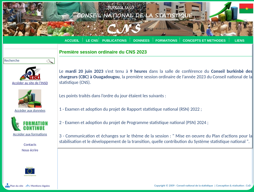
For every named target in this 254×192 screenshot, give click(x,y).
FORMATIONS (166, 40)
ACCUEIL (72, 40)
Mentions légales (40, 185)
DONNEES (141, 40)
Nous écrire (30, 150)
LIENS (239, 40)
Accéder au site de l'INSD (30, 83)
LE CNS (92, 40)
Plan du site (16, 185)
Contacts (30, 144)
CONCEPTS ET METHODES (203, 40)
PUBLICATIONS (114, 40)
